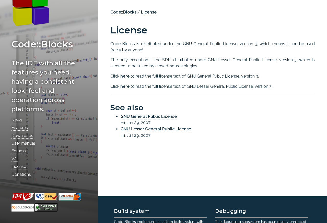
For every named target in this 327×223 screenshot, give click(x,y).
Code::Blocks (123, 12)
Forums (18, 150)
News (16, 120)
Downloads (22, 135)
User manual (23, 143)
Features (19, 127)
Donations (21, 174)
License (18, 166)
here (125, 76)
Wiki (15, 158)
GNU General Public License (149, 116)
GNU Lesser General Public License (156, 129)
